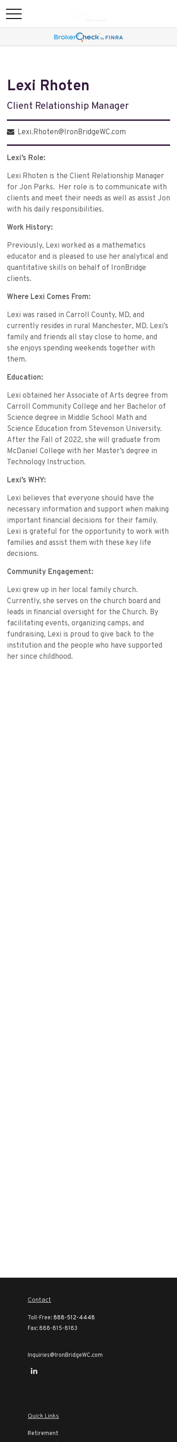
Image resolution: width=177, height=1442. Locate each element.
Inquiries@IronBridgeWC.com (65, 1355)
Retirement (43, 1433)
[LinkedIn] (34, 1371)
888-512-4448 (74, 1318)
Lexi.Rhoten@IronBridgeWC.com (72, 132)
